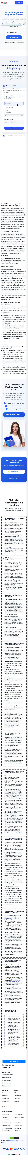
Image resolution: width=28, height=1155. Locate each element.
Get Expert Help (14, 37)
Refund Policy (5, 1101)
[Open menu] (25, 2)
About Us (16, 1101)
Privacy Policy (17, 763)
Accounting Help (7, 1123)
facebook (16, 981)
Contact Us (17, 1104)
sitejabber (7, 983)
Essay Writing (6, 1114)
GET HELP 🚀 (14, 1061)
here (17, 984)
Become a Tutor (6, 1093)
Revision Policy (5, 1104)
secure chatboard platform (12, 918)
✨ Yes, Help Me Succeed (14, 414)
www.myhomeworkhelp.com (12, 548)
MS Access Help (6, 1125)
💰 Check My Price (14, 472)
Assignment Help (6, 1077)
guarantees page (9, 727)
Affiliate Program (6, 1080)
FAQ (15, 1093)
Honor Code (5, 1095)
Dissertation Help (19, 1114)
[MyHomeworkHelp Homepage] (7, 2)
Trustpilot (16, 983)
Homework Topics (6, 1086)
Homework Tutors (19, 1117)
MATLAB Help (6, 1120)
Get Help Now (19, 2)
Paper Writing (18, 1120)
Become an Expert (6, 1083)
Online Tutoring (6, 1117)
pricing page (19, 832)
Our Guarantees (6, 1107)
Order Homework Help (7, 1074)
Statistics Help (18, 1125)
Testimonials (17, 1095)
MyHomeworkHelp (13, 1140)
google (12, 981)
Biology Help (18, 1123)
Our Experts (17, 1098)
